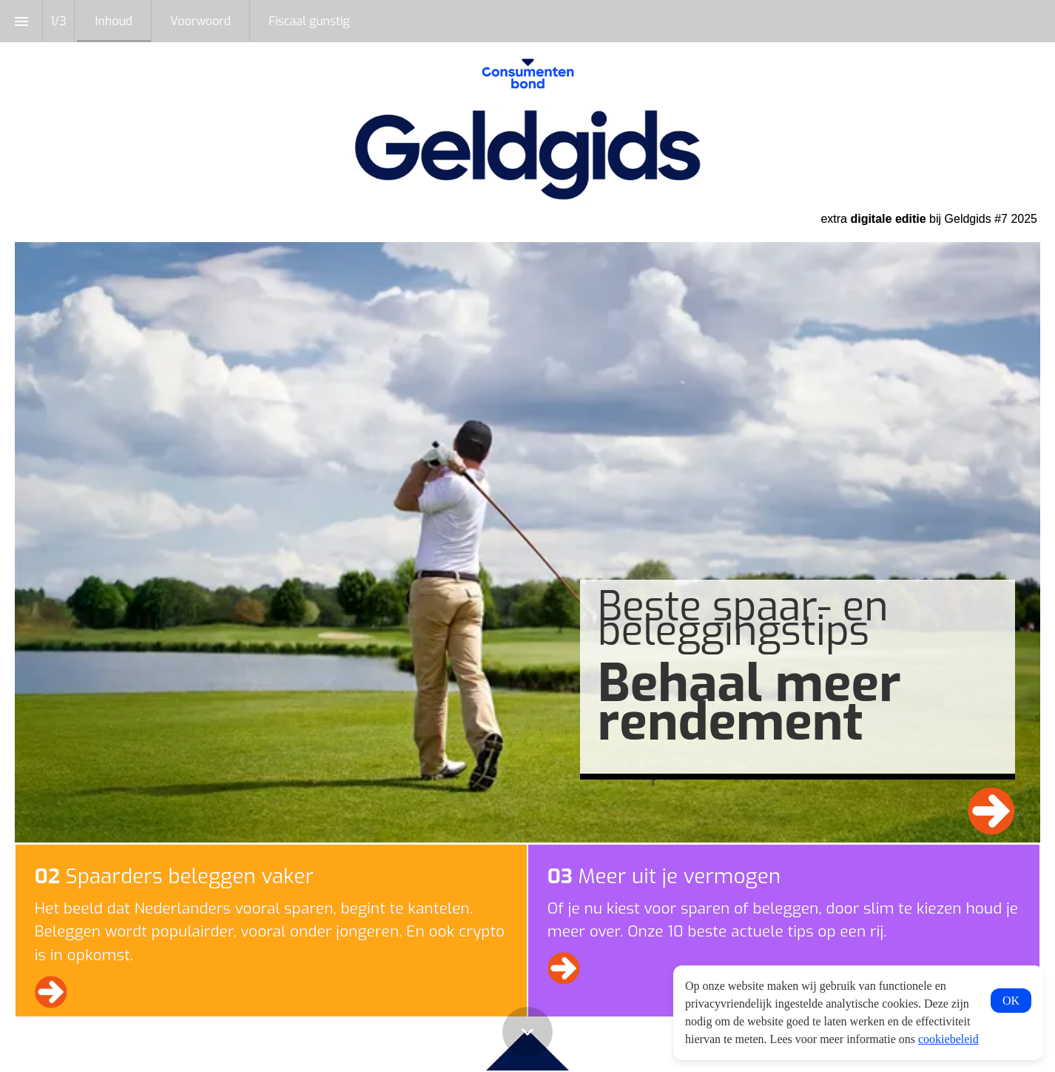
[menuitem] (114, 21)
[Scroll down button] (527, 1032)
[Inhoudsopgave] (21, 21)
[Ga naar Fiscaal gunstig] (563, 968)
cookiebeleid (948, 1039)
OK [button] (1010, 1000)
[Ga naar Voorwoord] (991, 810)
